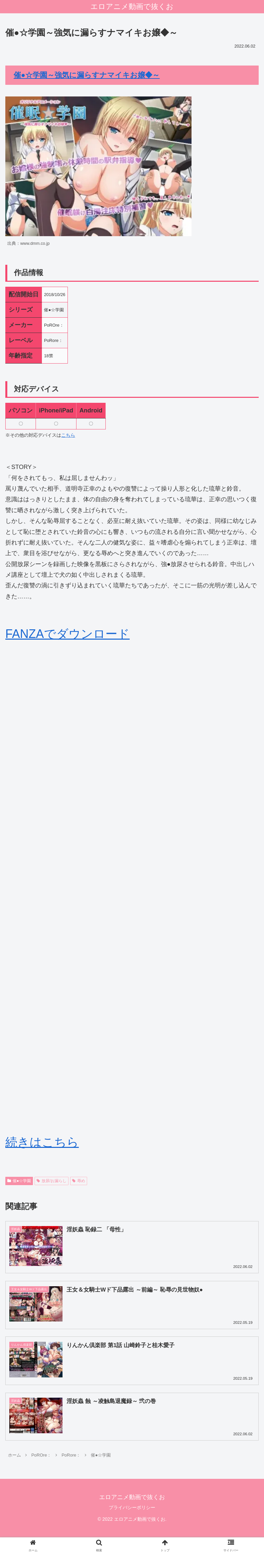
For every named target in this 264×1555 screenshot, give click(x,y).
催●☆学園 (19, 1180)
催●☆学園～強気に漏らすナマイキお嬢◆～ (87, 75)
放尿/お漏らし (51, 1180)
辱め (78, 1180)
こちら (68, 435)
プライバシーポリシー (132, 1508)
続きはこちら (42, 1142)
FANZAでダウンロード (67, 634)
